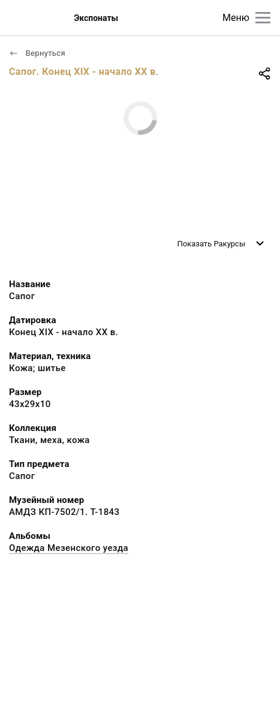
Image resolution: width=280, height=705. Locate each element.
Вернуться (37, 53)
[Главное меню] (262, 17)
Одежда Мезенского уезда (68, 548)
